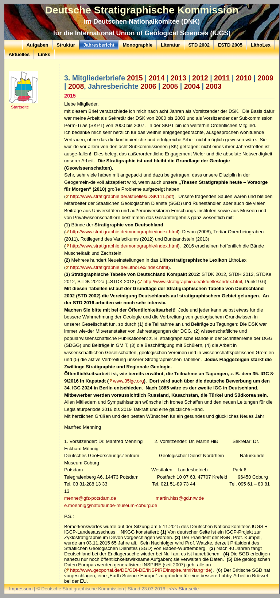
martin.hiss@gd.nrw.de (180, 498)
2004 (192, 86)
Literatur (170, 45)
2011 (222, 78)
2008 (76, 86)
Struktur (66, 45)
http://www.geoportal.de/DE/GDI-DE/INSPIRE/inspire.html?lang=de (140, 570)
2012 (200, 78)
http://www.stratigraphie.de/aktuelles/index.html (192, 281)
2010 (244, 78)
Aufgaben (37, 45)
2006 (148, 86)
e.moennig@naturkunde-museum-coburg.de (110, 505)
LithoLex (261, 45)
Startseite (20, 106)
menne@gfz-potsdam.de (90, 498)
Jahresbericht (98, 45)
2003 (213, 86)
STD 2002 (199, 45)
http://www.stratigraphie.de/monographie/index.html (124, 231)
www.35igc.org (128, 381)
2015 (135, 78)
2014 (156, 78)
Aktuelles (19, 54)
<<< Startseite (184, 588)
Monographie (138, 45)
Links (44, 54)
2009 (265, 78)
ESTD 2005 (230, 45)
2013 (178, 78)
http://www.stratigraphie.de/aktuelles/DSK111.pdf (121, 196)
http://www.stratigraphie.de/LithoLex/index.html (119, 267)
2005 (170, 86)
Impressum (20, 588)
